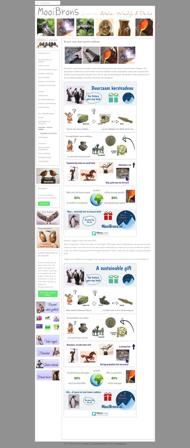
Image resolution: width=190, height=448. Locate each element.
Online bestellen (43, 107)
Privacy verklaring (44, 153)
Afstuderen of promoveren (47, 85)
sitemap (85, 443)
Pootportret (42, 143)
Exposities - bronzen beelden (45, 128)
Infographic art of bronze (48, 133)
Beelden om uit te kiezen (46, 81)
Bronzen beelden (44, 77)
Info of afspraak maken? (46, 113)
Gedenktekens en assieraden (44, 122)
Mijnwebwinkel (121, 443)
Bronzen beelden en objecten (45, 60)
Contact (41, 117)
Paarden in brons (44, 65)
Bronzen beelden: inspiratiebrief (44, 148)
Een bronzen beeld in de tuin (47, 69)
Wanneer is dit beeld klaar (47, 103)
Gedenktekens (43, 137)
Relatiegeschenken (44, 157)
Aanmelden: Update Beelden (48, 293)
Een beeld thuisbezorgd (46, 99)
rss (91, 443)
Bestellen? (44, 203)
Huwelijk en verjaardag (45, 73)
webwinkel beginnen (100, 443)
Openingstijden (43, 161)
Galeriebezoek (43, 95)
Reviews (41, 91)
